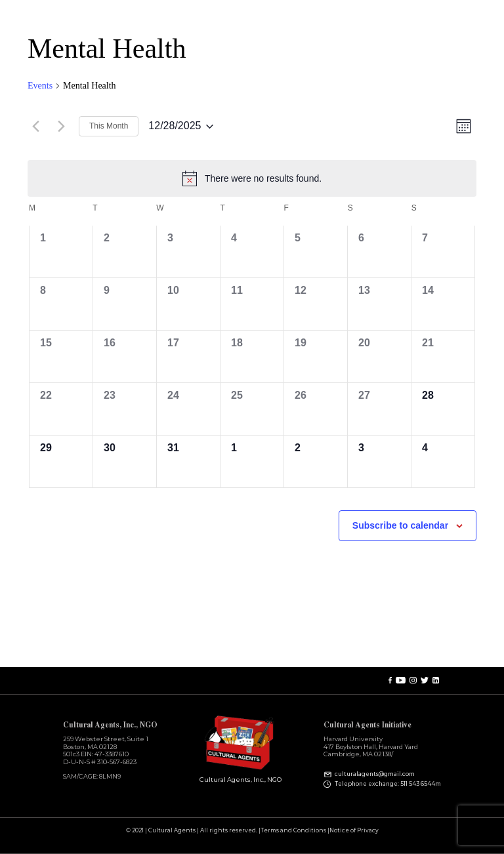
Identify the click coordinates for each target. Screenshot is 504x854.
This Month (108, 126)
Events (40, 86)
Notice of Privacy (354, 831)
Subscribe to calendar (400, 525)
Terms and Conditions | (295, 831)
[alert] (252, 178)
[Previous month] (35, 126)
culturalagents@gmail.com (375, 774)
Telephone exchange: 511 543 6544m (388, 784)
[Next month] (61, 126)
